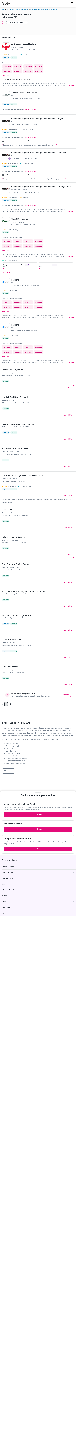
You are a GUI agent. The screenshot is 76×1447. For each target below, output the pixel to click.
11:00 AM (38, 66)
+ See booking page (29, 109)
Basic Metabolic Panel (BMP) (47, 10)
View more (5, 75)
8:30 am (17, 246)
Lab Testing (10, 10)
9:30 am (38, 307)
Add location (64, 694)
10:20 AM (17, 66)
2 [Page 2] (10, 704)
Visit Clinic (68, 388)
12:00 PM (28, 71)
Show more (70, 85)
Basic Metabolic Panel (22, 10)
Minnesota (33, 10)
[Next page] (13, 704)
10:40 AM (28, 66)
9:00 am (38, 246)
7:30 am (17, 241)
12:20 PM (38, 71)
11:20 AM (6, 71)
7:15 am (7, 241)
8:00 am (38, 241)
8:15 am (7, 246)
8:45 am (28, 246)
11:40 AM (17, 71)
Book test (38, 746)
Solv (3, 10)
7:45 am (28, 241)
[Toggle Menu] (71, 3)
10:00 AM (7, 66)
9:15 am (28, 307)
